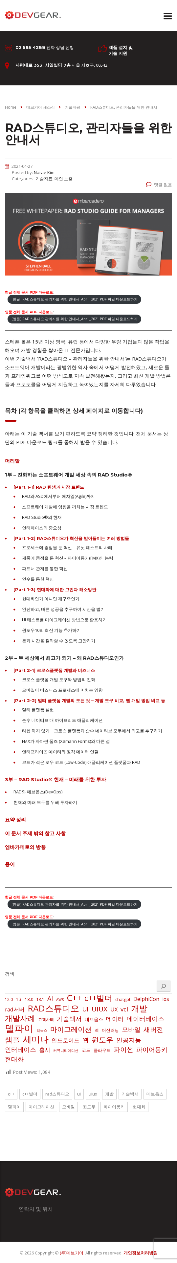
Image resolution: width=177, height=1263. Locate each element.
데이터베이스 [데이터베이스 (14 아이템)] (145, 1018)
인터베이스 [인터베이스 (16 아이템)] (20, 1049)
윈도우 (89, 1107)
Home (10, 107)
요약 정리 (15, 819)
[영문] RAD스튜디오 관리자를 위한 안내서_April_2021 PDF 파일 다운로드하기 (74, 318)
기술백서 (130, 1094)
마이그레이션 (41, 1107)
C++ (11, 1094)
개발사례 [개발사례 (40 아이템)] (20, 1018)
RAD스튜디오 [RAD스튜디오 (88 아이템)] (53, 1008)
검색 (9, 974)
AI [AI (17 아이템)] (50, 998)
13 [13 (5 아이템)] (19, 999)
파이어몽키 (114, 1107)
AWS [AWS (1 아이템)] (60, 999)
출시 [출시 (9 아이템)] (44, 1049)
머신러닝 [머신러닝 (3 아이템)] (110, 1030)
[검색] (163, 986)
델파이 (14, 1107)
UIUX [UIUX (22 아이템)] (99, 1009)
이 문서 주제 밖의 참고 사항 (35, 833)
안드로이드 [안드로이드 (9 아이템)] (65, 1040)
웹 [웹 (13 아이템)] (85, 1040)
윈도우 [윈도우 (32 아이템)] (102, 1039)
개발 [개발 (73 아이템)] (139, 1008)
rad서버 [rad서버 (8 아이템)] (15, 1009)
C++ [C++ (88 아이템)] (74, 997)
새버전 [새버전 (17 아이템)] (153, 1029)
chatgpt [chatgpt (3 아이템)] (122, 999)
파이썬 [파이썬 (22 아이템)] (123, 1049)
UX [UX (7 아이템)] (114, 1009)
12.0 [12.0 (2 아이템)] (9, 999)
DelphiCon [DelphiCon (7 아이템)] (146, 999)
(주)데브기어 (71, 1253)
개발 (109, 1094)
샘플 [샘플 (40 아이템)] (12, 1039)
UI (79, 1094)
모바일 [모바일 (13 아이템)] (131, 1029)
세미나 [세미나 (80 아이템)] (36, 1039)
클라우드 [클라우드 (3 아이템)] (102, 1050)
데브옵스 (155, 1094)
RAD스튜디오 (57, 1094)
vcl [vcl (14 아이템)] (124, 1009)
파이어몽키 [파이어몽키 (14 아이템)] (151, 1049)
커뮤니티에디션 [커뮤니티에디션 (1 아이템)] (65, 1050)
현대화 (139, 1107)
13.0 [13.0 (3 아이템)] (29, 999)
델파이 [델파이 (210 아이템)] (19, 1028)
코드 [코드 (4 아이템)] (86, 1050)
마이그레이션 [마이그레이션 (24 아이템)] (71, 1029)
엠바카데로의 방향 (25, 847)
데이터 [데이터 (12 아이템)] (115, 1019)
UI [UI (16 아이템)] (85, 1009)
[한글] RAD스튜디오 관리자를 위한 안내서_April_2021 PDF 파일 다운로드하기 (74, 299)
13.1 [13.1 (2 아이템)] (40, 999)
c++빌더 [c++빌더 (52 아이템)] (98, 998)
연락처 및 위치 (36, 1208)
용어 (10, 864)
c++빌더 (29, 1094)
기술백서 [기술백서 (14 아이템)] (69, 1018)
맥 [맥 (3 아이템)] (97, 1030)
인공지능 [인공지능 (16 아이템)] (128, 1040)
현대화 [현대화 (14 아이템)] (14, 1059)
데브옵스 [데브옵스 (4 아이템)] (94, 1019)
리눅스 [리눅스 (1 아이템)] (41, 1030)
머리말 (12, 461)
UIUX (93, 1094)
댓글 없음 (159, 185)
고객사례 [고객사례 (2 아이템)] (46, 1019)
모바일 (68, 1107)
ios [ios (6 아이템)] (165, 999)
